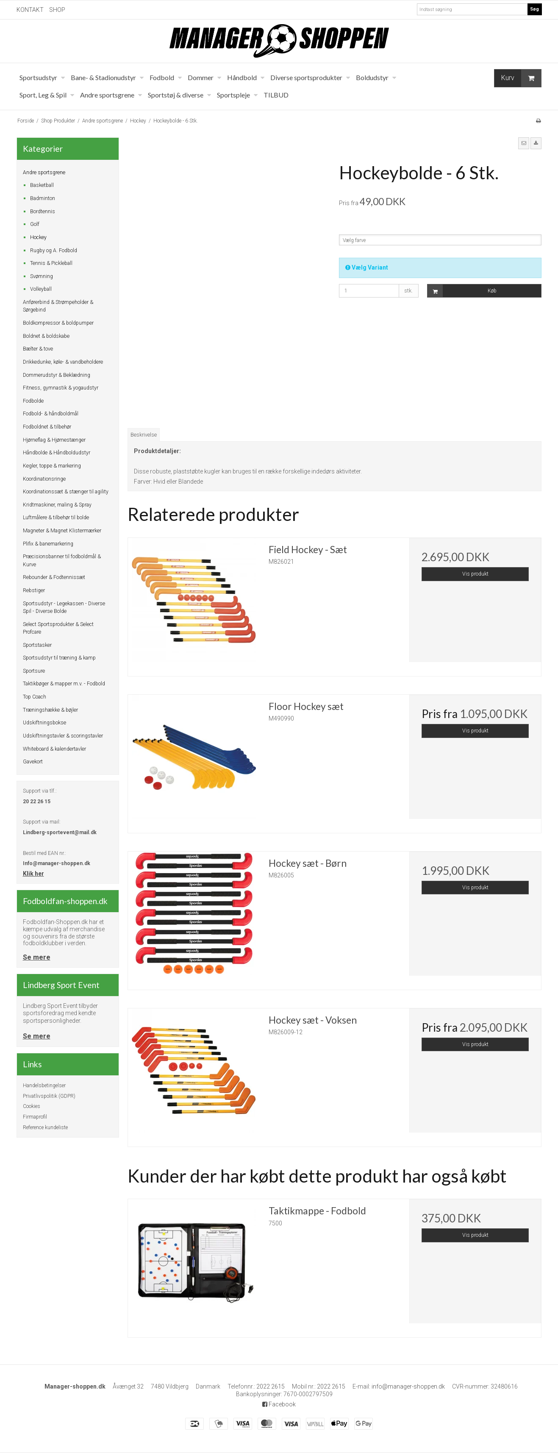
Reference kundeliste (45, 1127)
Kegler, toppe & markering (52, 466)
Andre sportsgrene (44, 172)
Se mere (36, 957)
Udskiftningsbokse (44, 723)
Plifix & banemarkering (48, 544)
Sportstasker (37, 645)
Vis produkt (475, 574)
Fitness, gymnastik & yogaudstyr (60, 388)
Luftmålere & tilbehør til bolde (56, 518)
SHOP (57, 9)
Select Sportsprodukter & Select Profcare (58, 628)
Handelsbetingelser (44, 1085)
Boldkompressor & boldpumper (58, 323)
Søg (534, 9)
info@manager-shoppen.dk (408, 1386)
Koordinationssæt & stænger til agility (65, 492)
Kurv (521, 78)
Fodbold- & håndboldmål (50, 414)
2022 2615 (270, 1386)
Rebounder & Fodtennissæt (54, 577)
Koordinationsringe (44, 479)
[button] (523, 143)
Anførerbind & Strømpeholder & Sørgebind (58, 306)
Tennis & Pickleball (51, 263)
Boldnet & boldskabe (46, 336)
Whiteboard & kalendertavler (54, 749)
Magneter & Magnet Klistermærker (62, 531)
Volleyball (41, 289)
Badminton (42, 198)
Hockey (38, 237)
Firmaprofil (35, 1117)
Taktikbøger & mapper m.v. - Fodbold (64, 684)
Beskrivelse (143, 435)
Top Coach (34, 697)
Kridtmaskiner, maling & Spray (57, 505)
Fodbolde (33, 401)
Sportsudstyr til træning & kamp (59, 658)
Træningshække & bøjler (50, 710)
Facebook (279, 1404)
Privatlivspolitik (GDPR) (49, 1096)
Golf (34, 224)
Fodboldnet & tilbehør (47, 427)
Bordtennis (42, 211)
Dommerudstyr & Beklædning (56, 375)
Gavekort (33, 762)
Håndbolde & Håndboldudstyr (56, 453)
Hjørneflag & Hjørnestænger (54, 440)
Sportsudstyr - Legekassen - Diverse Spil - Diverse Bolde (64, 607)
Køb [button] (462, 291)
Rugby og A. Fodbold (53, 250)
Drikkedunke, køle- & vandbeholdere (63, 362)
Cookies (31, 1106)
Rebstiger (34, 590)
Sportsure (34, 671)
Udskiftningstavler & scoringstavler (63, 736)
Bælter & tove (38, 349)
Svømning (41, 276)
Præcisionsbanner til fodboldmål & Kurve (62, 560)
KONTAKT (30, 9)
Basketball (42, 185)
